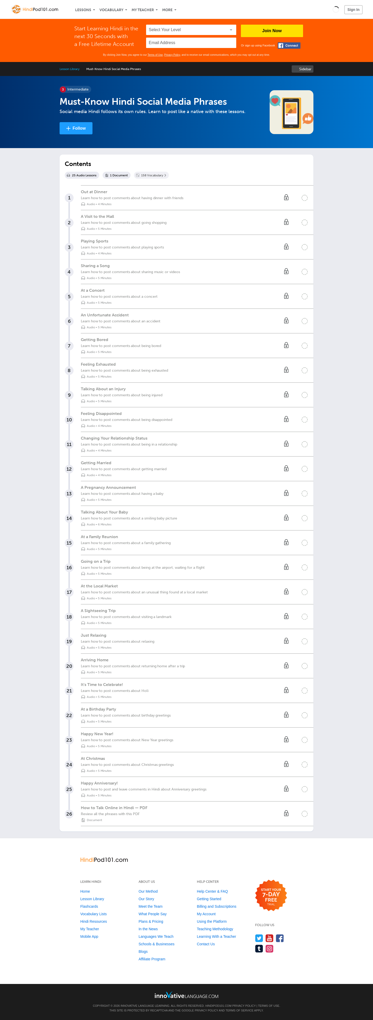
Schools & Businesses (157, 944)
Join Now (272, 30)
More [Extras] (167, 10)
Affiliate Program (152, 959)
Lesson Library (70, 69)
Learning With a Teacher (216, 936)
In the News (148, 929)
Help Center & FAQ (212, 891)
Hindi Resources (93, 921)
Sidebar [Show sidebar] (305, 69)
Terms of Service (240, 1010)
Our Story (146, 899)
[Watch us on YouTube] (270, 938)
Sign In (353, 10)
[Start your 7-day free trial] (271, 896)
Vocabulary (111, 10)
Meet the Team (150, 906)
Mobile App (89, 936)
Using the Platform (212, 921)
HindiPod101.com (218, 1005)
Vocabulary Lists (93, 914)
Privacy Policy (172, 54)
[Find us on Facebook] (280, 938)
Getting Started (209, 899)
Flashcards (89, 906)
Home (85, 891)
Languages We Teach (156, 936)
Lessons (83, 10)
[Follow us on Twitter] (259, 938)
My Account (206, 914)
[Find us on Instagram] (270, 949)
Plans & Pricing (151, 921)
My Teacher (143, 10)
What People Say (153, 914)
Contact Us (206, 944)
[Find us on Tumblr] (259, 949)
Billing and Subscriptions (216, 906)
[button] (336, 9)
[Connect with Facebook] (289, 45)
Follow (79, 128)
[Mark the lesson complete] (305, 198)
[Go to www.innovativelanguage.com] (186, 994)
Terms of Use (155, 54)
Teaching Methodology (215, 929)
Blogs (143, 951)
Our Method (148, 891)
